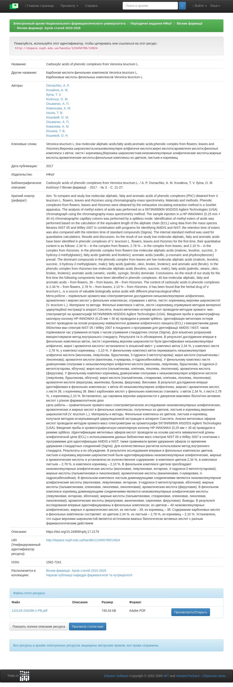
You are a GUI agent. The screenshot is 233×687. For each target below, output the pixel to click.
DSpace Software (116, 676)
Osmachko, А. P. (58, 85)
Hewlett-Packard (188, 676)
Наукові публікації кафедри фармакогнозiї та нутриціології (89, 575)
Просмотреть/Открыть (190, 612)
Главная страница (39, 6)
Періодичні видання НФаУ (151, 23)
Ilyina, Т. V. (53, 94)
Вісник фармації (190, 23)
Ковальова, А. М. (58, 108)
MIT (166, 676)
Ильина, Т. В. (56, 131)
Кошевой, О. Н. (57, 135)
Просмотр (69, 6)
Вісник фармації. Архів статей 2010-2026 (49, 28)
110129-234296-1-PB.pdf (29, 610)
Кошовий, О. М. (57, 117)
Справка (91, 6)
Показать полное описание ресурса (39, 626)
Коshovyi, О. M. (57, 99)
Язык (215, 6)
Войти (200, 6)
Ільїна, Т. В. (54, 113)
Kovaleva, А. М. (57, 90)
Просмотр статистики (87, 626)
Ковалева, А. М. (57, 126)
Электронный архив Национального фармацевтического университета (69, 23)
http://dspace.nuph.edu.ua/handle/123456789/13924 (83, 540)
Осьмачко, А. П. (58, 104)
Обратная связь (214, 676)
